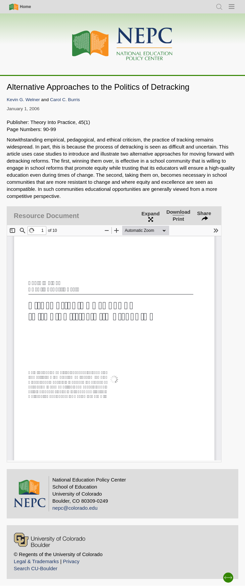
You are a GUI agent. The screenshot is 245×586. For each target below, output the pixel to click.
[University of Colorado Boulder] (49, 539)
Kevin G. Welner (23, 99)
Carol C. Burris (65, 99)
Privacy (71, 561)
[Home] (122, 44)
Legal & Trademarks (36, 561)
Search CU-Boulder (35, 568)
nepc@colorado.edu (75, 508)
